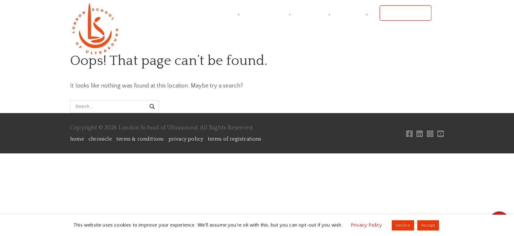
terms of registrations (235, 139)
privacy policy (186, 139)
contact (354, 13)
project (226, 13)
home (77, 139)
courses (316, 13)
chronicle (101, 139)
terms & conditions (140, 139)
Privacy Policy (367, 225)
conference (270, 13)
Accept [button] (428, 225)
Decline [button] (403, 225)
